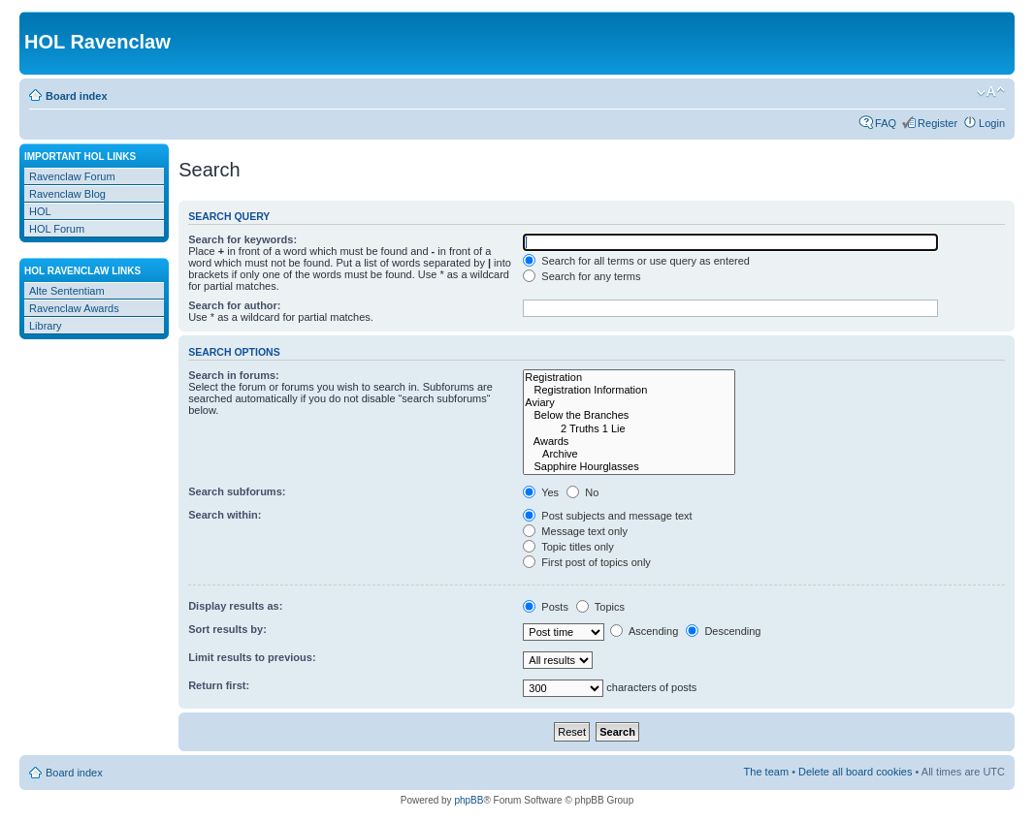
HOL (40, 211)
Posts (545, 607)
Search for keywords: (242, 239)
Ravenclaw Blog (67, 194)
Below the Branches (629, 415)
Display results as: (235, 606)
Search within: (224, 515)
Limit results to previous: (251, 657)
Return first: (218, 685)
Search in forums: (233, 375)
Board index (77, 96)
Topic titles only (568, 547)
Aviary (629, 402)
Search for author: (234, 305)
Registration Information (629, 390)
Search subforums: (236, 491)
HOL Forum (56, 229)
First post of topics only (587, 562)
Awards (629, 441)
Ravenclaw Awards (74, 308)
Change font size (991, 92)
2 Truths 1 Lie (629, 429)
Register (937, 123)
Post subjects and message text (607, 516)
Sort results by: (227, 629)
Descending (723, 631)
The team (766, 771)
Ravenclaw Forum (72, 176)
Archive (629, 454)
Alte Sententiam (67, 291)
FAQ (885, 123)
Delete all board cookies (855, 771)
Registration (629, 377)
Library (45, 326)
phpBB (468, 800)
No (582, 492)
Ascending (644, 631)
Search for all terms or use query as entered (636, 261)
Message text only (575, 531)
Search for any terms (581, 276)
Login (992, 123)
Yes (541, 492)
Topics (600, 607)
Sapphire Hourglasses (629, 466)
